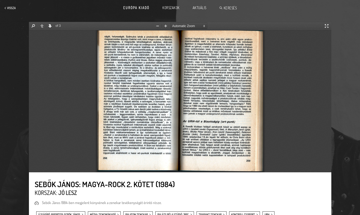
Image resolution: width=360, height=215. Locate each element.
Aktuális (199, 8)
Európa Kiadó (136, 8)
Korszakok (171, 8)
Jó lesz (67, 192)
